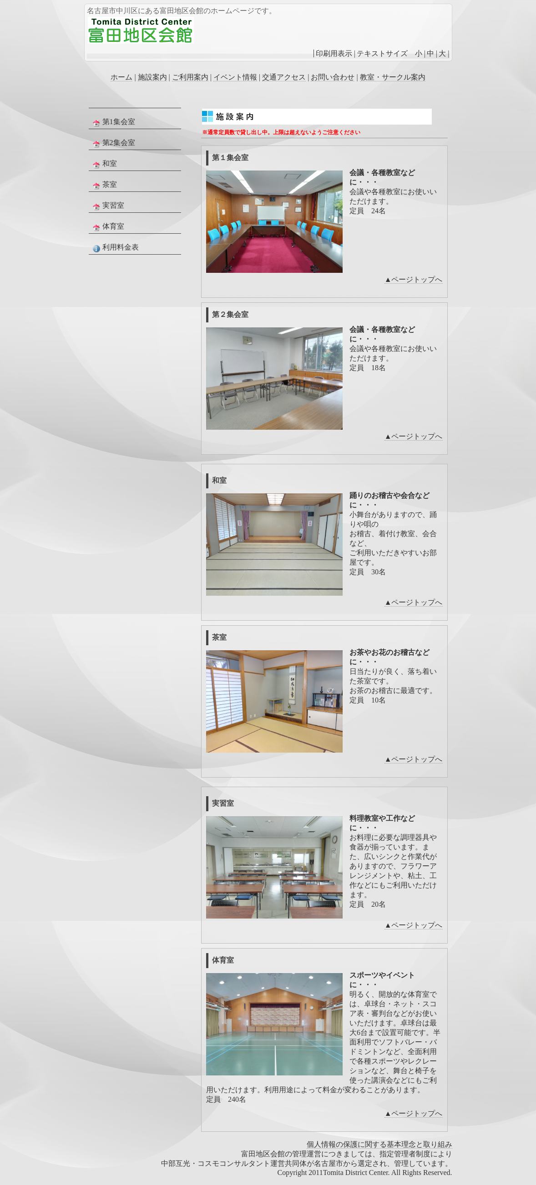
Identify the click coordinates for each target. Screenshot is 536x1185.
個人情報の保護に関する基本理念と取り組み (379, 1144)
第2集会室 (113, 143)
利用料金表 (115, 247)
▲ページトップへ (413, 279)
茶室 (104, 185)
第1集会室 (113, 122)
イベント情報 (235, 77)
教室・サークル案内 (392, 77)
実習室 (107, 206)
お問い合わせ (332, 77)
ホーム (121, 77)
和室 (104, 164)
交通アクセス (284, 77)
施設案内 (152, 77)
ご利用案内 (190, 77)
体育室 (107, 226)
